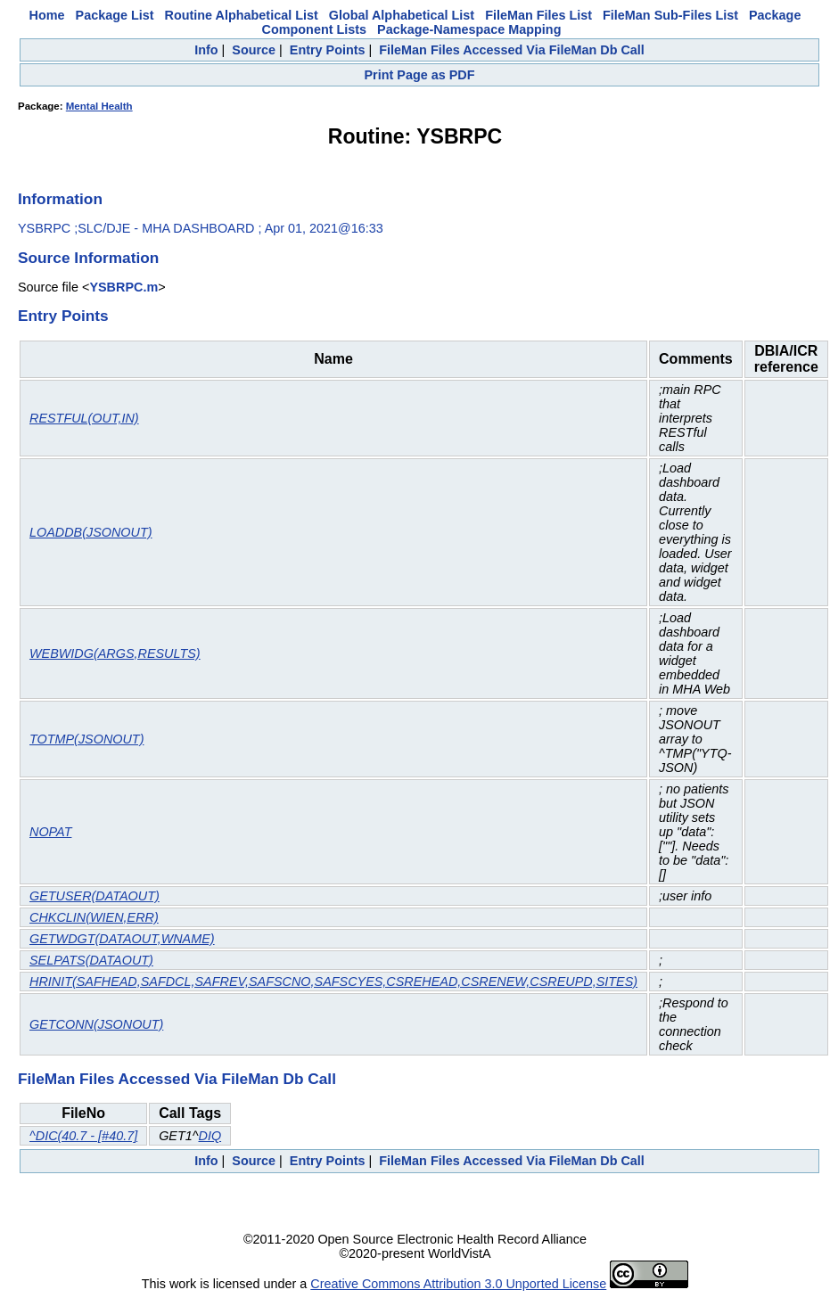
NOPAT (50, 832)
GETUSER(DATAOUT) (94, 896)
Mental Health (99, 106)
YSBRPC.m (123, 287)
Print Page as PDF (420, 75)
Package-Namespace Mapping (469, 29)
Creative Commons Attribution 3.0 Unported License (458, 1284)
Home (47, 15)
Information (60, 199)
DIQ (209, 1136)
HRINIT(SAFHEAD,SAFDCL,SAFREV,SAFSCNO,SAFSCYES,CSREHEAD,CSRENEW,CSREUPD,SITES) (333, 981)
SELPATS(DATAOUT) (91, 960)
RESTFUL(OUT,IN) (84, 418)
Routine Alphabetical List (241, 15)
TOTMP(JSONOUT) (86, 739)
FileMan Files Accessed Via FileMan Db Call (512, 50)
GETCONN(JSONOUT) (96, 1024)
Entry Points (328, 50)
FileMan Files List (538, 15)
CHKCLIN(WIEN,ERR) (94, 917)
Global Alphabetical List (401, 15)
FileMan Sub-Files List (670, 15)
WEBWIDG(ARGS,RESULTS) (115, 653)
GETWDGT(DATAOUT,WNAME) (122, 939)
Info (206, 50)
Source (253, 50)
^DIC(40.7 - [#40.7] (83, 1136)
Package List (115, 15)
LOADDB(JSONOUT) (90, 532)
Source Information (88, 258)
